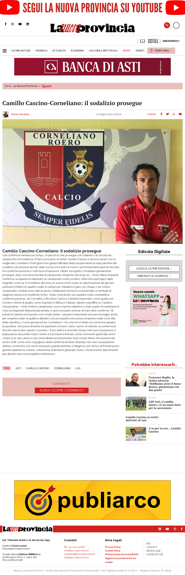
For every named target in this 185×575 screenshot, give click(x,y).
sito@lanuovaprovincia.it (76, 557)
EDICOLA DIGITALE (149, 41)
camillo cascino (37, 368)
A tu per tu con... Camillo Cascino (165, 429)
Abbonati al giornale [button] (152, 275)
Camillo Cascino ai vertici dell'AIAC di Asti (142, 418)
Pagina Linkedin (30, 24)
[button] (5, 49)
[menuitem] (21, 51)
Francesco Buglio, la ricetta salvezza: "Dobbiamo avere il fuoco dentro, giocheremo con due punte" (165, 383)
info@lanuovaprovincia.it (76, 550)
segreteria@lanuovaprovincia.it (79, 554)
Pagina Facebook (8, 24)
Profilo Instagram (14, 24)
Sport (46, 86)
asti (18, 368)
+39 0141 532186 (76, 547)
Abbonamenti (171, 41)
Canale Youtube (22, 24)
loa (77, 368)
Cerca (167, 25)
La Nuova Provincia (25, 85)
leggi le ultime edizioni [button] (152, 268)
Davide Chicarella (20, 114)
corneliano (62, 368)
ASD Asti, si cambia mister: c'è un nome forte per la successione (165, 405)
